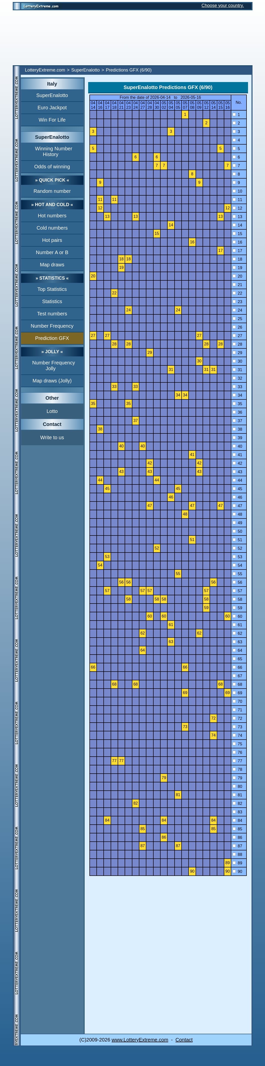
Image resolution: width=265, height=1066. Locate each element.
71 (237, 710)
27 (237, 336)
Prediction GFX (52, 338)
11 (237, 200)
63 (237, 642)
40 (237, 446)
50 (237, 531)
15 (237, 234)
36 (237, 412)
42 (237, 463)
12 (237, 208)
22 (237, 293)
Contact (184, 1039)
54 (237, 565)
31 (237, 370)
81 (237, 795)
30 (237, 361)
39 (237, 438)
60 (237, 616)
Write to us (52, 437)
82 (237, 803)
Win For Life (52, 120)
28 (237, 344)
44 (237, 480)
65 (237, 659)
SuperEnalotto (85, 70)
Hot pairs (52, 240)
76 (237, 752)
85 (237, 829)
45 (237, 489)
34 (237, 395)
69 (237, 693)
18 (237, 259)
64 (237, 650)
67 (237, 676)
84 (237, 820)
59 (237, 608)
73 (237, 727)
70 (237, 701)
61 (237, 625)
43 (237, 472)
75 (237, 744)
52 (237, 548)
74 (237, 735)
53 (237, 557)
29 (237, 353)
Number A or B (52, 252)
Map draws (52, 264)
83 (237, 812)
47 (237, 506)
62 (237, 633)
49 (237, 523)
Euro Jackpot (52, 107)
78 (237, 769)
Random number (52, 191)
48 (237, 514)
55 (237, 574)
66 (237, 667)
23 (237, 302)
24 (237, 310)
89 (237, 863)
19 (237, 268)
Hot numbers (52, 215)
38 (237, 429)
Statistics (52, 301)
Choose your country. (223, 5)
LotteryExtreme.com (45, 70)
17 (237, 251)
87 (237, 846)
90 (237, 871)
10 (237, 191)
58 (237, 599)
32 (237, 378)
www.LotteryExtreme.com (140, 1039)
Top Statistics (52, 289)
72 (237, 718)
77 (237, 761)
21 (237, 285)
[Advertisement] (132, 38)
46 (237, 497)
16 (237, 242)
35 (237, 404)
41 (237, 455)
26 (237, 327)
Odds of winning (52, 166)
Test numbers (52, 313)
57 (237, 591)
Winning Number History (53, 151)
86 (237, 837)
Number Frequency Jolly (53, 365)
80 (237, 786)
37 (237, 421)
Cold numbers (52, 228)
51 (237, 540)
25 (237, 319)
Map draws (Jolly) (52, 380)
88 (237, 854)
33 (237, 387)
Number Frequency (52, 326)
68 (237, 684)
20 (237, 276)
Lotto (51, 411)
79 (237, 778)
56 (237, 582)
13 (237, 217)
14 (237, 225)
